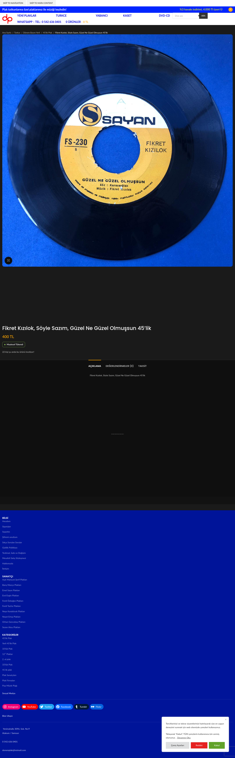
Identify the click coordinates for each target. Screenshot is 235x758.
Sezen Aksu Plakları (11, 627)
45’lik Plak (7, 638)
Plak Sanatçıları (9, 675)
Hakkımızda (7, 563)
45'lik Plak (48, 32)
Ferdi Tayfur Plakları (11, 606)
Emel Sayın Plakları (11, 590)
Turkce (17, 32)
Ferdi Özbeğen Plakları (12, 601)
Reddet (199, 745)
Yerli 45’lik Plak (9, 643)
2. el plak (6, 659)
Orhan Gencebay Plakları (13, 622)
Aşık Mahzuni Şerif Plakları (14, 579)
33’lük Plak (7, 648)
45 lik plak (7, 669)
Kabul (216, 745)
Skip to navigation (13, 3)
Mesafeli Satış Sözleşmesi (14, 558)
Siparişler (6, 526)
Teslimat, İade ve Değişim (14, 553)
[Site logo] (7, 18)
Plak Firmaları (8, 680)
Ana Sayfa (7, 32)
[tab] (94, 364)
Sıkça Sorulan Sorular (12, 542)
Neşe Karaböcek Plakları (13, 611)
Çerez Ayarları (177, 745)
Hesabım (6, 521)
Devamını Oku (184, 737)
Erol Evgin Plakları (10, 595)
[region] (195, 734)
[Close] (226, 719)
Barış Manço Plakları (11, 585)
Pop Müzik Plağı (9, 685)
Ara (203, 15)
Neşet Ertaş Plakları (11, 616)
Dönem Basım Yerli (31, 32)
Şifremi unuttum (9, 537)
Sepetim (6, 531)
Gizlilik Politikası (9, 547)
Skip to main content (41, 3)
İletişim (5, 568)
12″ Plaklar (7, 654)
